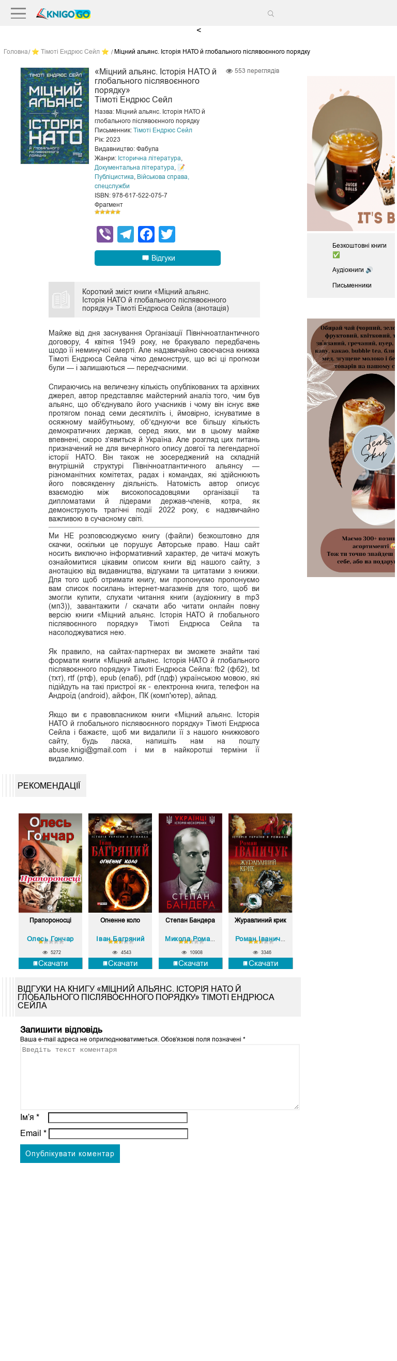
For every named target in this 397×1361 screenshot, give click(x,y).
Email (33, 1145)
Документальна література (134, 167)
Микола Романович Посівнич (214, 939)
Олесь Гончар (50, 939)
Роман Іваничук (261, 939)
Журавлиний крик (260, 920)
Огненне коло (120, 920)
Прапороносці (50, 920)
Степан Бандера (190, 920)
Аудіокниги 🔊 (352, 270)
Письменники (352, 285)
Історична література (149, 158)
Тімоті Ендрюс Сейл (162, 130)
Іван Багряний (120, 939)
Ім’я (30, 1129)
